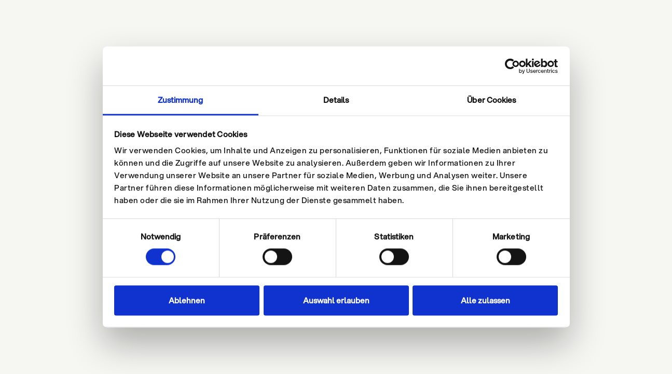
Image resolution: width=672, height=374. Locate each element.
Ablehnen (187, 300)
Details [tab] (336, 99)
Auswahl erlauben (336, 300)
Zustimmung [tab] (180, 99)
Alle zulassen (485, 300)
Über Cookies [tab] (491, 99)
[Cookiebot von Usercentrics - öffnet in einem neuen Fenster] (512, 66)
